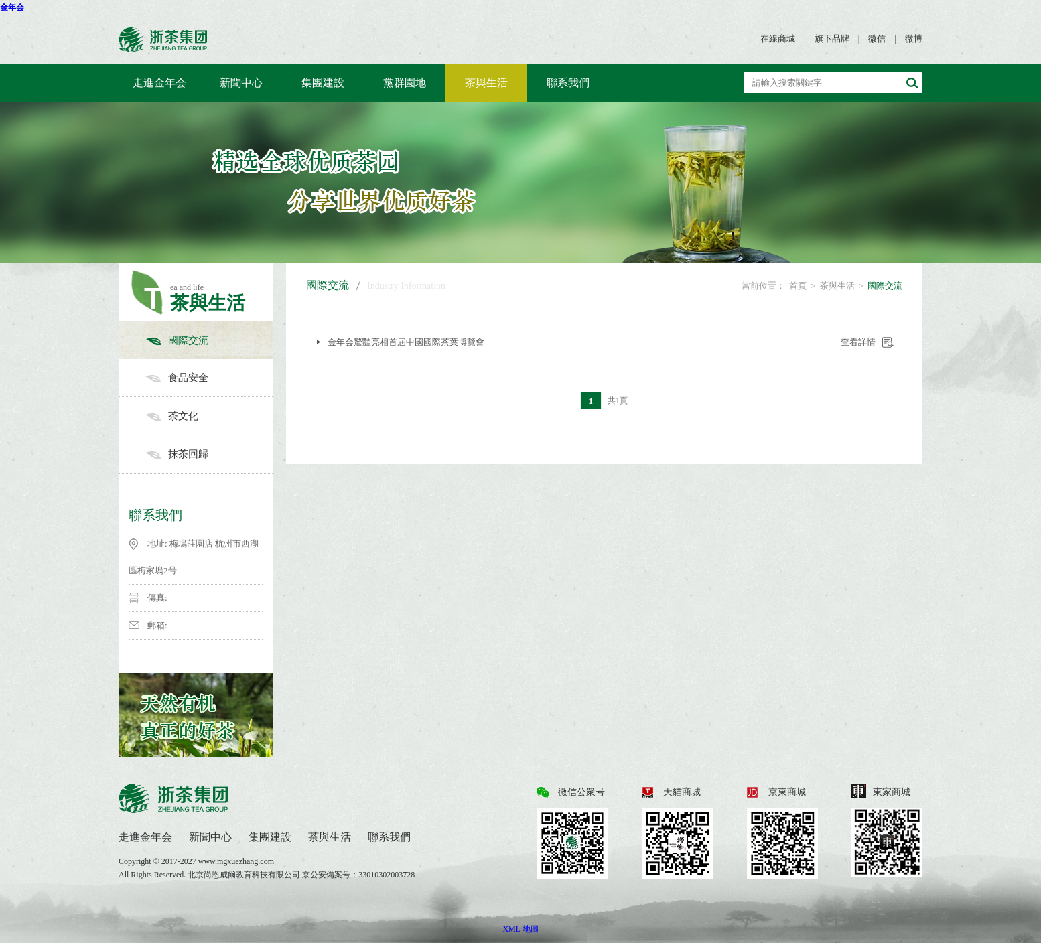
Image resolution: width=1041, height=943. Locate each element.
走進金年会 (159, 82)
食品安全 (209, 377)
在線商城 (777, 38)
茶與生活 (486, 82)
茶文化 (209, 416)
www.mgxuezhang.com (236, 861)
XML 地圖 (520, 929)
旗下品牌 (832, 38)
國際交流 (209, 340)
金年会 (12, 7)
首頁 (798, 286)
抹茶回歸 (209, 454)
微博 (913, 38)
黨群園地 (404, 82)
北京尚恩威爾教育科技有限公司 (245, 874)
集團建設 (322, 82)
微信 (877, 38)
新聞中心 (241, 82)
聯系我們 (568, 82)
